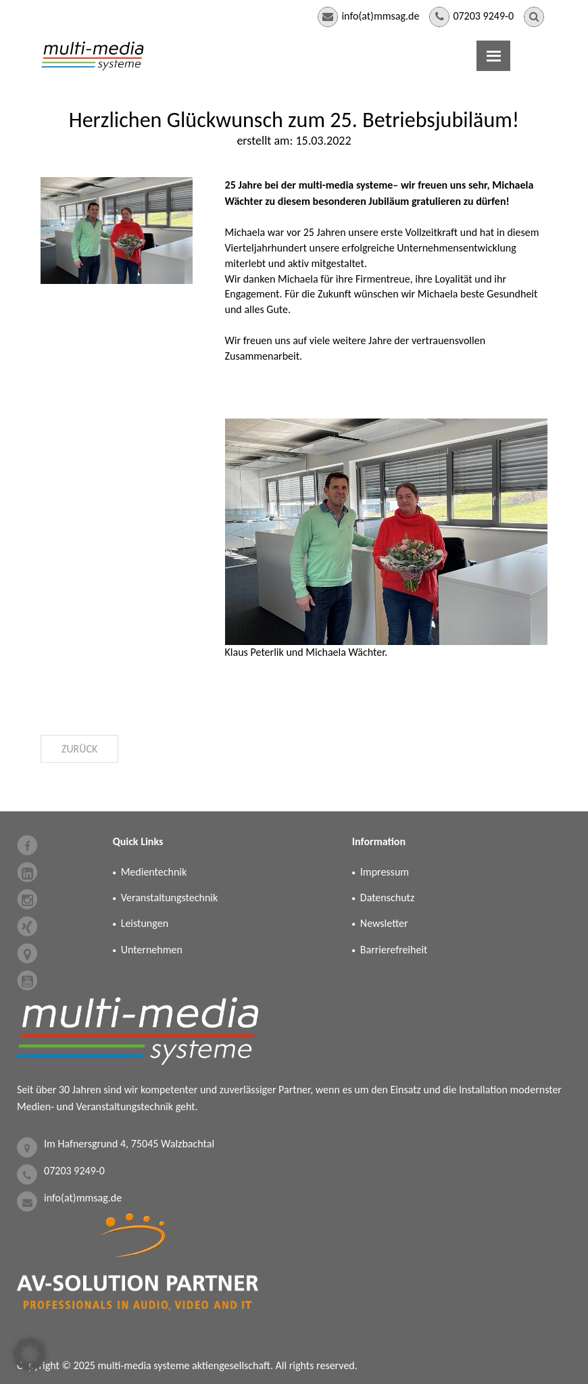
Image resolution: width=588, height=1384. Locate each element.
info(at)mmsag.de (380, 15)
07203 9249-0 (483, 15)
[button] (29, 1354)
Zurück (80, 748)
